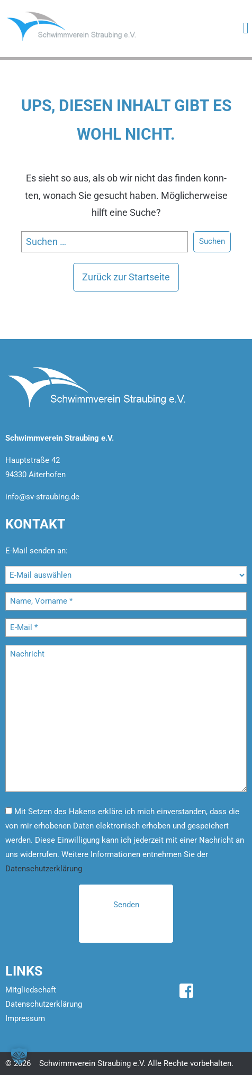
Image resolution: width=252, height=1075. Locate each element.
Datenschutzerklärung (43, 868)
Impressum (25, 1018)
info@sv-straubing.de (42, 497)
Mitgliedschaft (30, 990)
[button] (19, 1056)
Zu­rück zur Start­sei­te (126, 277)
